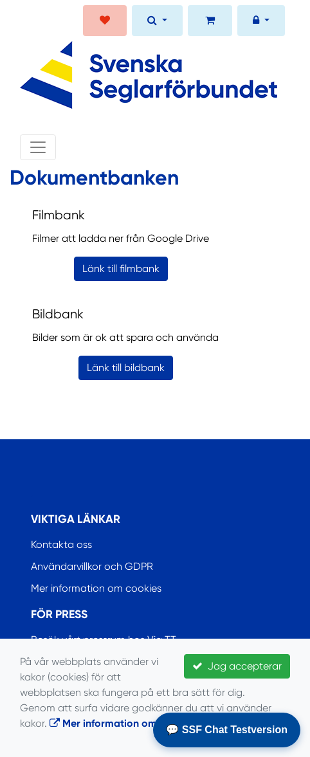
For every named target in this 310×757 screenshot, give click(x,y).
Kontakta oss (61, 544)
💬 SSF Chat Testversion (226, 729)
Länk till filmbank (121, 268)
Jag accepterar (237, 666)
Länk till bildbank (126, 367)
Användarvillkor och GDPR (92, 566)
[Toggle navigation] (38, 147)
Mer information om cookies (96, 588)
